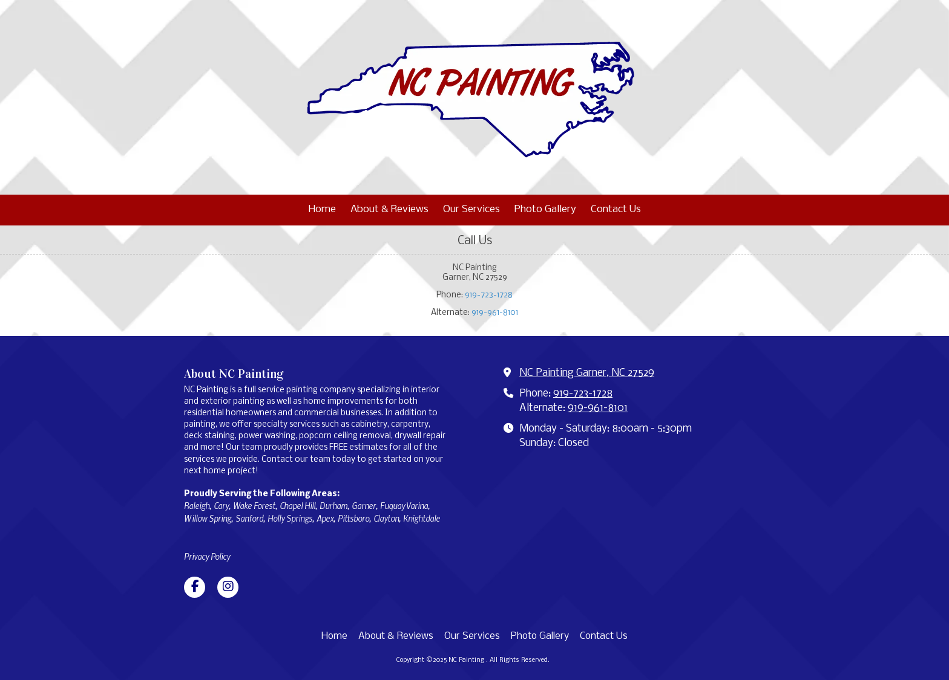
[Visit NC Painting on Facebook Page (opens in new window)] (194, 587)
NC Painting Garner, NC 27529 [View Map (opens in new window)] (586, 373)
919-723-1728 (489, 295)
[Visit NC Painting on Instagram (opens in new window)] (227, 587)
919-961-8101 (494, 312)
